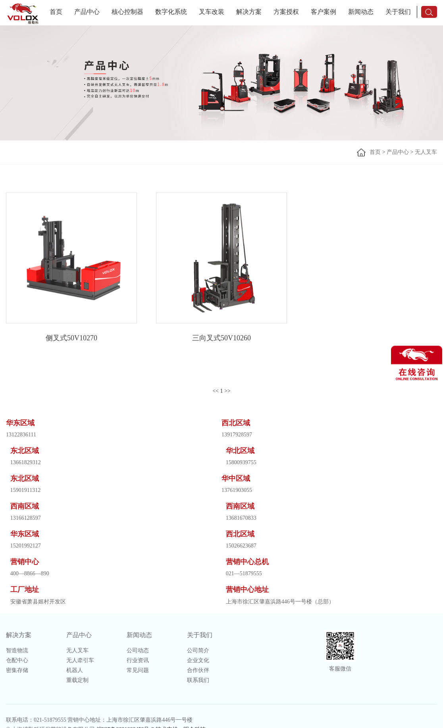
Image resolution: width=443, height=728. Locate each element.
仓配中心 (17, 660)
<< (215, 391)
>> (227, 391)
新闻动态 (361, 11)
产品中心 (87, 11)
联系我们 (198, 680)
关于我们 (398, 11)
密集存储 (17, 670)
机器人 (74, 670)
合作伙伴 (198, 670)
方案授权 (286, 11)
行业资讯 (138, 660)
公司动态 (138, 650)
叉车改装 (211, 11)
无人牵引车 (80, 660)
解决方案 (249, 11)
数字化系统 (171, 11)
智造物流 (17, 650)
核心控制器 (127, 11)
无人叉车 (426, 152)
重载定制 (77, 680)
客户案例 (323, 11)
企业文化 (198, 660)
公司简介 (198, 650)
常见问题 (138, 670)
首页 (56, 11)
